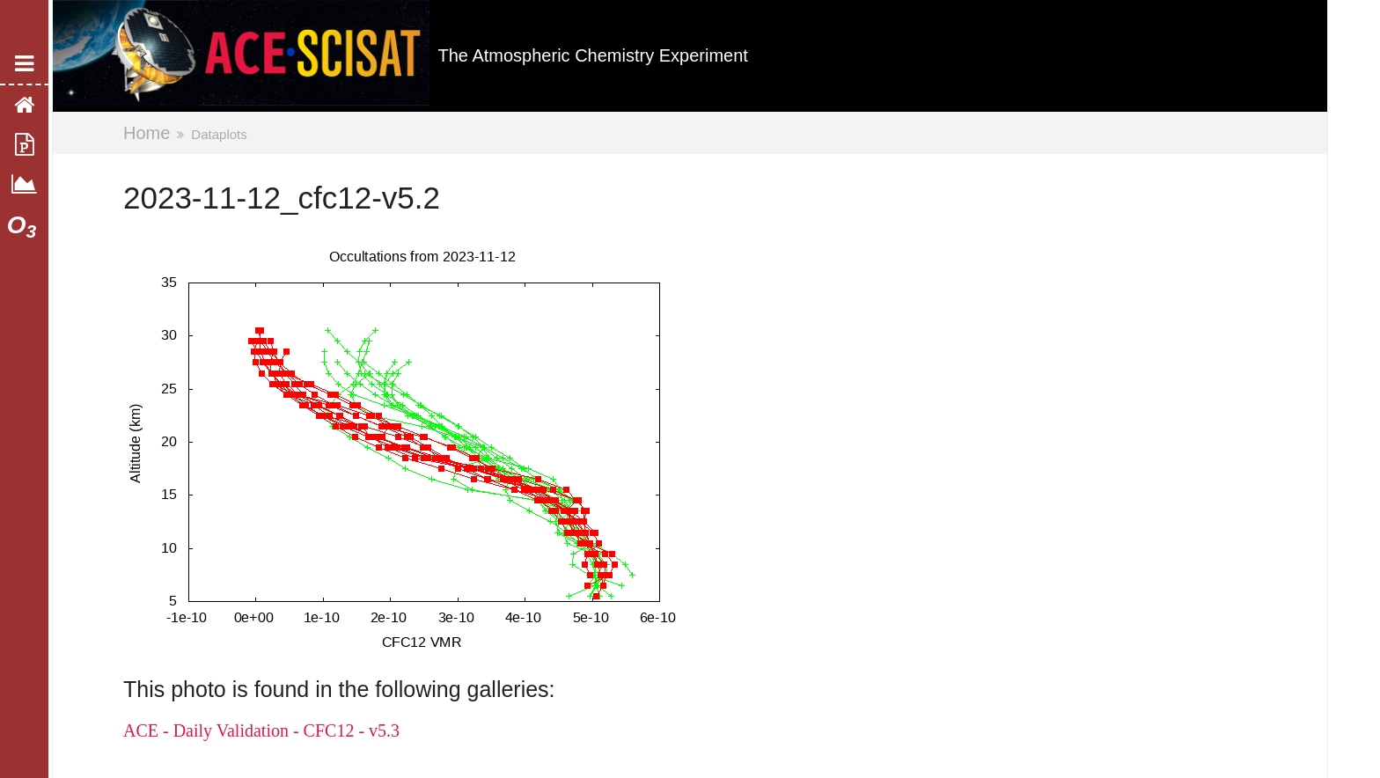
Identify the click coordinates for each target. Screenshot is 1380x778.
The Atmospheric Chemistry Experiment (593, 55)
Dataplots (218, 134)
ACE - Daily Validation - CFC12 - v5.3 (261, 730)
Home (146, 133)
